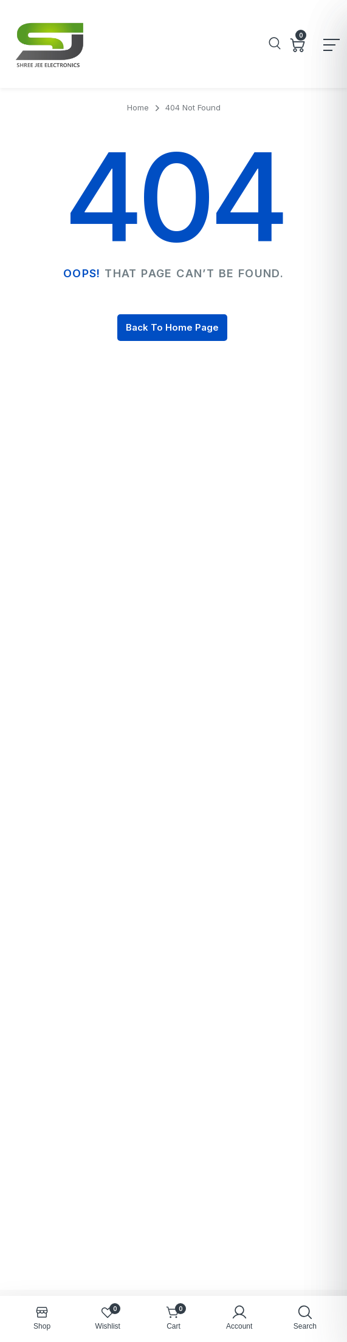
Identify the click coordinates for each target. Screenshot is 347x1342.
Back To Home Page (172, 327)
